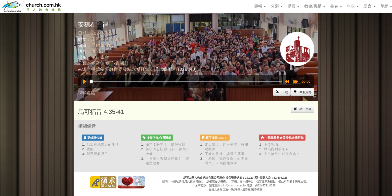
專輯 (260, 6)
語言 (369, 6)
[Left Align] (302, 92)
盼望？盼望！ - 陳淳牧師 (166, 144)
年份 (353, 6)
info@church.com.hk (233, 185)
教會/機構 (314, 6)
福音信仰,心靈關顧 (109, 63)
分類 (276, 6)
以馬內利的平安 (276, 149)
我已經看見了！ (99, 154)
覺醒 (90, 149)
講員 (293, 6)
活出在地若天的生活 (103, 144)
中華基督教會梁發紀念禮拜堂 (120, 69)
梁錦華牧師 (102, 45)
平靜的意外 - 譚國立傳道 (225, 154)
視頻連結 (86, 93)
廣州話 (98, 51)
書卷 (336, 6)
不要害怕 (271, 144)
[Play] (84, 82)
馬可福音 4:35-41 (109, 39)
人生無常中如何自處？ (282, 154)
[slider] (186, 81)
